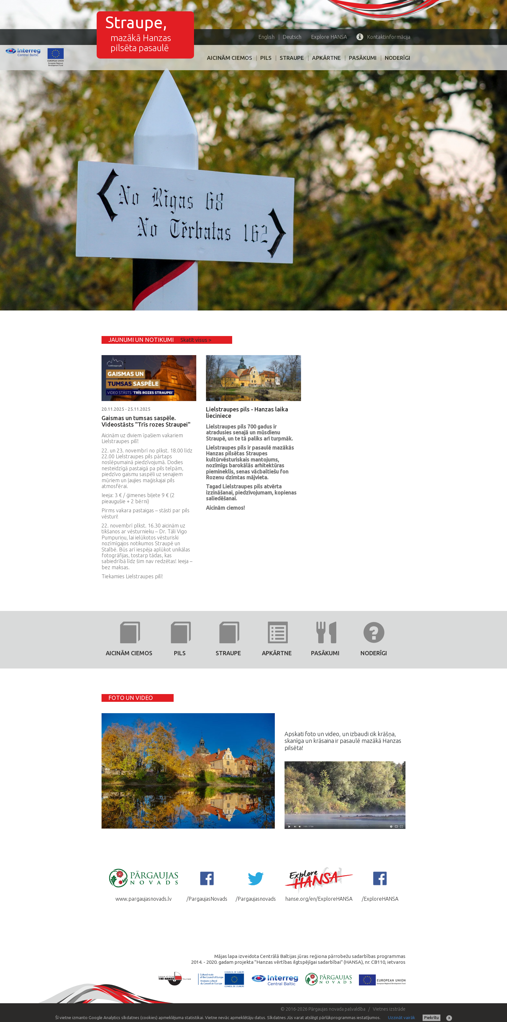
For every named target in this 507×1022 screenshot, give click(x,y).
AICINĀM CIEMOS (229, 58)
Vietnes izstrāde (389, 1009)
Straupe (292, 58)
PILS (266, 58)
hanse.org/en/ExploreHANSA (318, 884)
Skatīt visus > (195, 340)
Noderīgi (397, 58)
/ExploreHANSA (380, 884)
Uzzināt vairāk (401, 1017)
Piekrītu (431, 1017)
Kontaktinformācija (383, 37)
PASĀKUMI (363, 58)
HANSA (329, 37)
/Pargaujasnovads (256, 884)
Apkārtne (326, 58)
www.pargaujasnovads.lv (143, 884)
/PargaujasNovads (207, 884)
